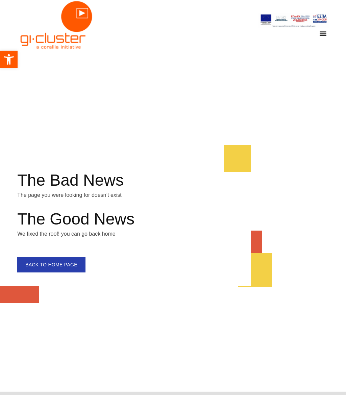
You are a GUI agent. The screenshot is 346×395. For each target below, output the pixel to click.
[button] (9, 59)
